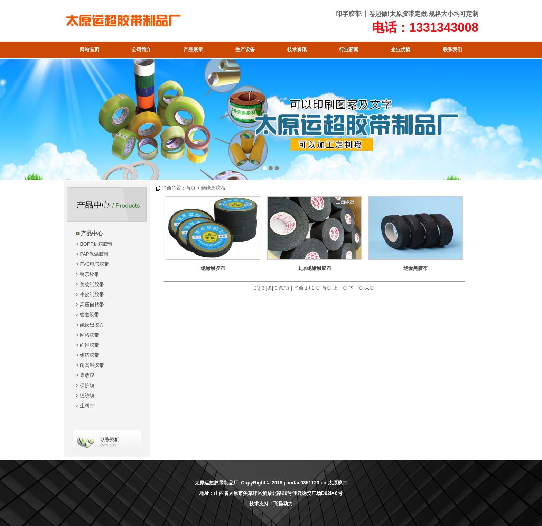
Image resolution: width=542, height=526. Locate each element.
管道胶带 (89, 314)
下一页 (356, 288)
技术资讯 (297, 49)
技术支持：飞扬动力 (271, 503)
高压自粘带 (92, 304)
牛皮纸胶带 (92, 294)
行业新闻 (348, 49)
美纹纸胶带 (92, 284)
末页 (369, 288)
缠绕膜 (87, 395)
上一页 (340, 288)
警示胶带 (89, 274)
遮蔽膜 (87, 375)
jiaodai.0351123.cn (305, 483)
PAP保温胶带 (94, 254)
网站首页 (89, 49)
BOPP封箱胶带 (96, 244)
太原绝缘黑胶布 (314, 268)
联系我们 (452, 49)
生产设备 (245, 49)
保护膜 (87, 385)
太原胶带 (402, 13)
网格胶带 (89, 335)
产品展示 (193, 49)
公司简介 (141, 49)
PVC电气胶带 (94, 264)
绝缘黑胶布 (92, 325)
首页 (191, 188)
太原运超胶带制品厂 (216, 483)
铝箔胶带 (89, 355)
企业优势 (400, 49)
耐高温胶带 (92, 365)
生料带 (87, 405)
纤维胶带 (89, 345)
